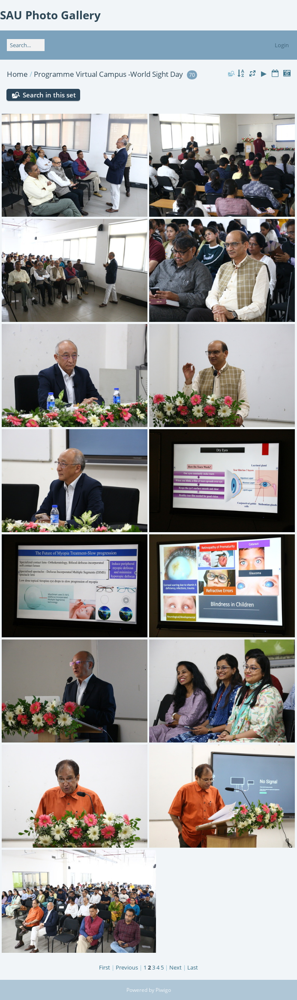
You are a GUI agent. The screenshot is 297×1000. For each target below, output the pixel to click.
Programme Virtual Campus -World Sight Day (108, 74)
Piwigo (163, 990)
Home (17, 74)
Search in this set (49, 95)
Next (175, 967)
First (104, 967)
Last (192, 967)
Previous (127, 967)
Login (282, 45)
